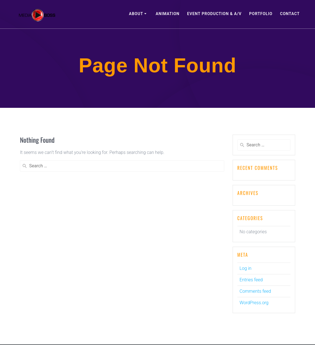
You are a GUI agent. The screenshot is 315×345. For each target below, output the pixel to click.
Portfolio (260, 13)
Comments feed (255, 291)
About (136, 13)
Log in (246, 268)
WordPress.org (254, 302)
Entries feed (251, 279)
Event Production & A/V (214, 13)
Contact (290, 13)
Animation (167, 13)
